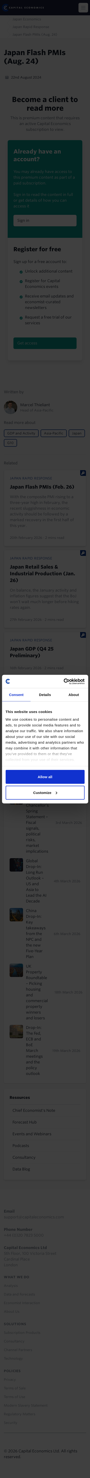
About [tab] (73, 695)
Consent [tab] (16, 695)
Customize (45, 792)
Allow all (45, 777)
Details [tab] (45, 695)
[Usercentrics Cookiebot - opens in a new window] (64, 681)
